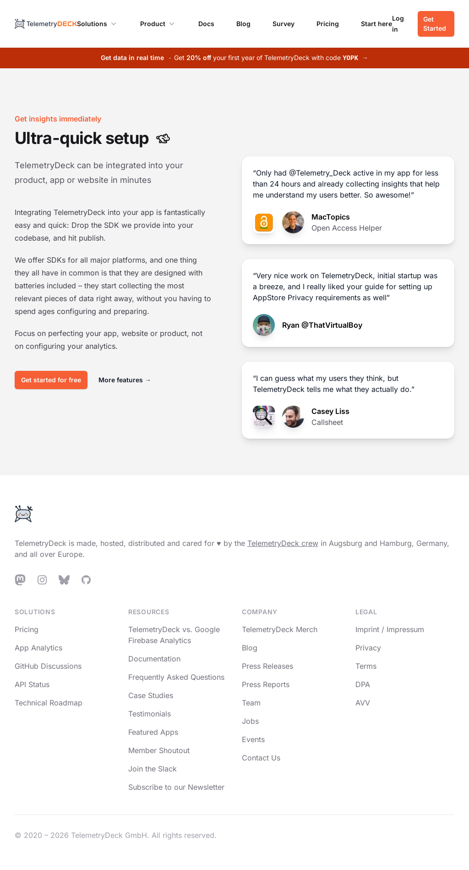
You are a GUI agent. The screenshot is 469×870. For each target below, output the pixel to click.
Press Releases (267, 666)
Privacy (368, 647)
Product (158, 23)
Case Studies (150, 695)
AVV (362, 702)
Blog (243, 24)
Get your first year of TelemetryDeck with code (234, 57)
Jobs (250, 721)
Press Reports (265, 684)
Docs (206, 24)
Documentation (154, 658)
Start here (376, 24)
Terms (365, 666)
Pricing (327, 24)
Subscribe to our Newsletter (176, 787)
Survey (283, 24)
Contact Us (261, 757)
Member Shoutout (159, 750)
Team (251, 702)
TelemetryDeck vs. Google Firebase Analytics (174, 635)
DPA (362, 684)
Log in (398, 23)
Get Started (434, 23)
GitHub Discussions (48, 666)
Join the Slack (152, 768)
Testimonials (149, 713)
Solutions (97, 23)
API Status (32, 684)
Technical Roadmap (48, 702)
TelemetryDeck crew (282, 543)
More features (124, 380)
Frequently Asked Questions (176, 677)
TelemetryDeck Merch (279, 629)
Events (253, 739)
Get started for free (51, 380)
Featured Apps (153, 732)
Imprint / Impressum (389, 629)
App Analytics (38, 647)
